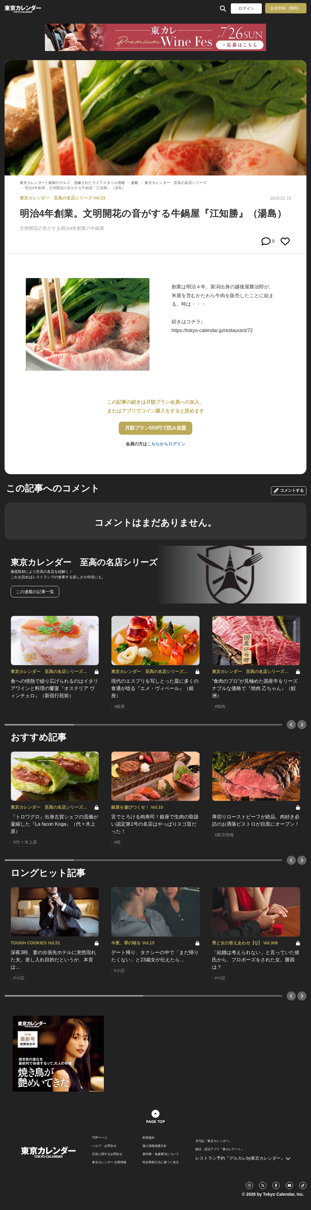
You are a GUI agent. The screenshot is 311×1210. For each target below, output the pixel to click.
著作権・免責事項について (160, 1154)
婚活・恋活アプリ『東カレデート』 (219, 1149)
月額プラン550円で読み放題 (155, 427)
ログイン (246, 8)
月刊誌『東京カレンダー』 (213, 1141)
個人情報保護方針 (154, 1145)
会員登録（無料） (286, 8)
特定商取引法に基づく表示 (160, 1162)
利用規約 (148, 1137)
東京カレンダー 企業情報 (109, 1162)
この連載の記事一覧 (35, 591)
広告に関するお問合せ (107, 1154)
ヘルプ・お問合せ (104, 1145)
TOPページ (99, 1137)
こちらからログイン (166, 443)
